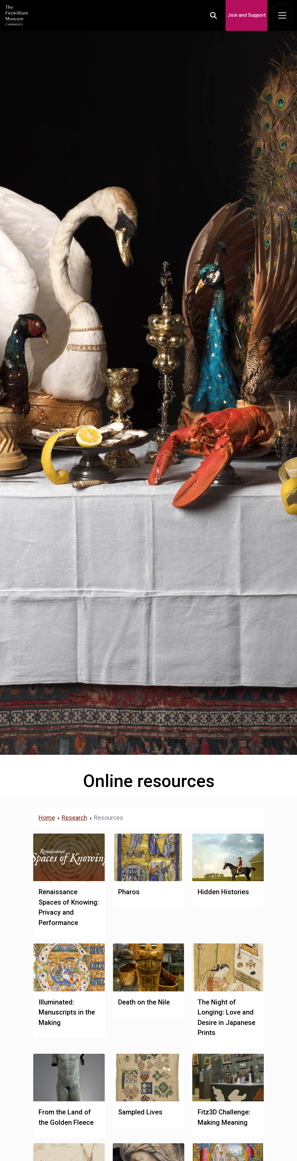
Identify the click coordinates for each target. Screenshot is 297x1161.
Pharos (129, 892)
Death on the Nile (144, 1002)
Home (47, 817)
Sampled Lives (140, 1112)
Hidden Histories (223, 892)
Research (74, 817)
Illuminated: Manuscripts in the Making (67, 1012)
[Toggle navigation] (282, 15)
